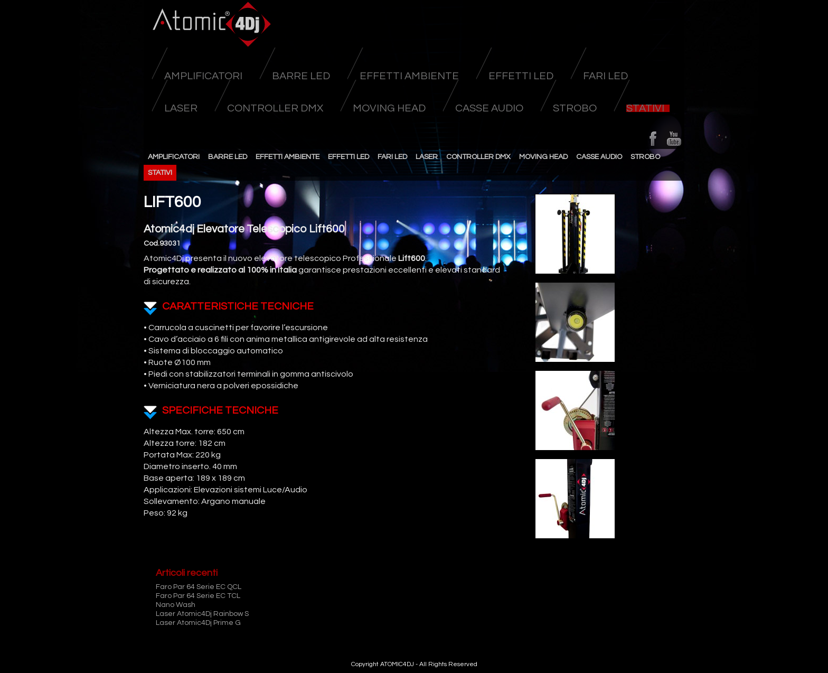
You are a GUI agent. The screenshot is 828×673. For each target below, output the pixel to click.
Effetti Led (520, 76)
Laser (180, 108)
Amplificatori (203, 76)
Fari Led (605, 76)
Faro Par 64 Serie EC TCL (198, 596)
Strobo (575, 108)
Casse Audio (489, 108)
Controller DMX (275, 108)
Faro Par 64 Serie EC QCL (198, 587)
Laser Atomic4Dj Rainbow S (202, 614)
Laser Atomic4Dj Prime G (198, 623)
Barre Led (301, 76)
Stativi (645, 108)
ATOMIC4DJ (397, 664)
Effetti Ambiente (409, 76)
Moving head (389, 108)
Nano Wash (175, 605)
